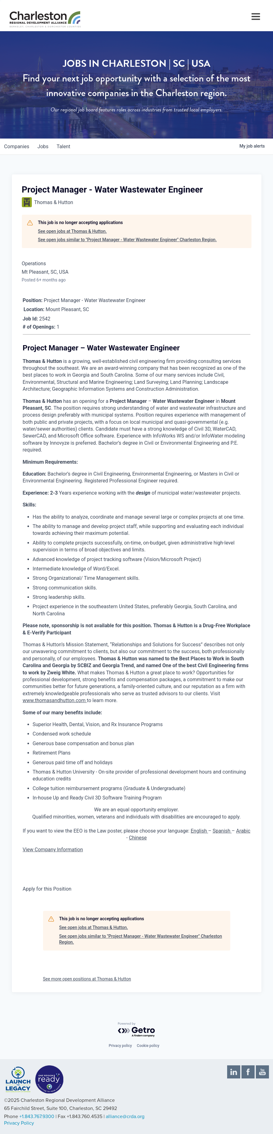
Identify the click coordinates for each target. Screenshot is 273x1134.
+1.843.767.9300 (36, 1116)
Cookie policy (148, 1046)
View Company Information (53, 850)
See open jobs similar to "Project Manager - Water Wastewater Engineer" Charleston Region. (127, 239)
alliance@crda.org (125, 1116)
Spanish (222, 831)
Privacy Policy (19, 1123)
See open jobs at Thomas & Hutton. (72, 231)
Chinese (138, 838)
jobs (45, 146)
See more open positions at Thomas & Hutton (87, 978)
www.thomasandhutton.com (55, 700)
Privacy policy (120, 1046)
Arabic (243, 831)
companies (17, 146)
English (199, 831)
